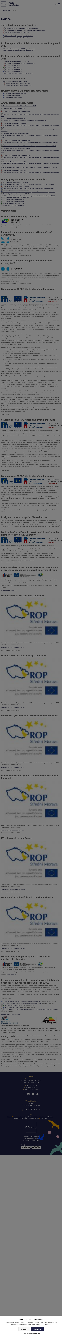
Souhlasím (37, 1329)
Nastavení (24, 1329)
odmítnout (37, 1333)
